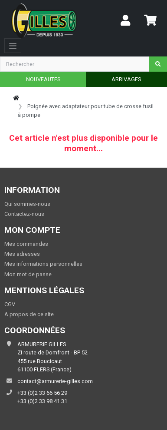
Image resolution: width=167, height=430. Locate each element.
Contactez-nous (24, 214)
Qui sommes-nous (27, 204)
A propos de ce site (29, 314)
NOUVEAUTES (43, 79)
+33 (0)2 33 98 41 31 (42, 401)
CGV (9, 304)
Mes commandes (26, 244)
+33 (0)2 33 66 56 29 (42, 393)
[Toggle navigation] (12, 45)
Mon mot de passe (28, 274)
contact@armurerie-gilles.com (55, 381)
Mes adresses (22, 254)
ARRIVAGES (126, 79)
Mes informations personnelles (43, 264)
